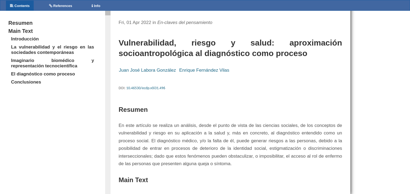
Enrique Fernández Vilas (204, 70)
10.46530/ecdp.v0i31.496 (145, 88)
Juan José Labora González (147, 70)
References (60, 6)
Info (96, 6)
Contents (20, 6)
